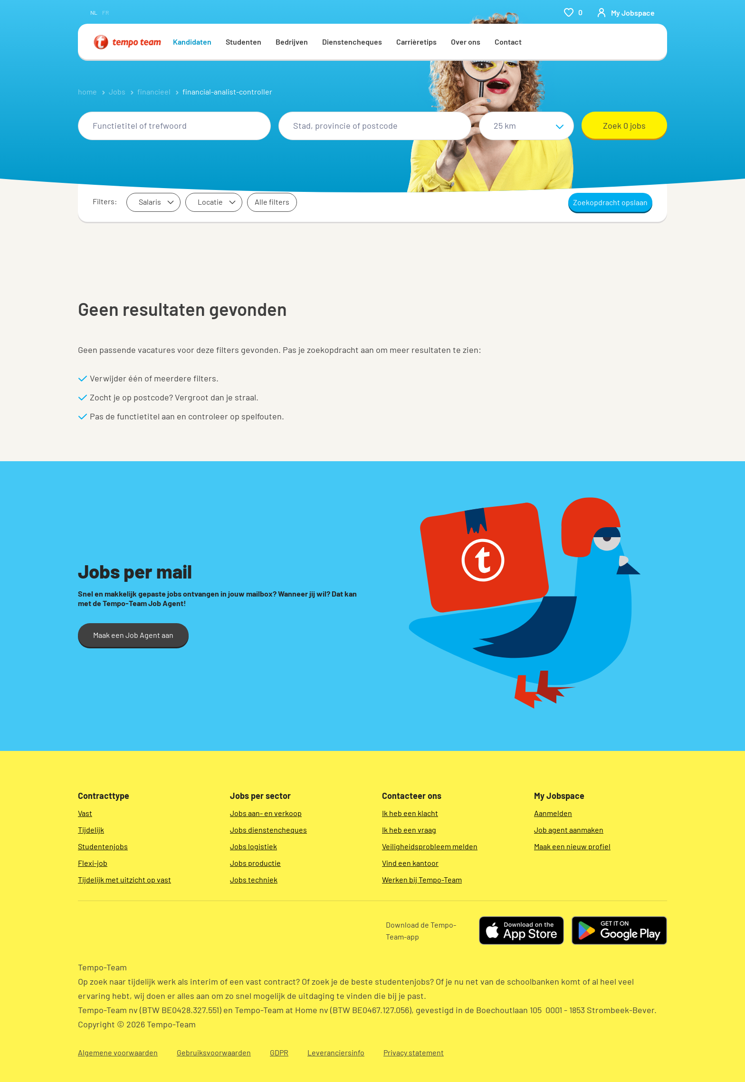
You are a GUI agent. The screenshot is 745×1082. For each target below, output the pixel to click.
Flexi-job (92, 862)
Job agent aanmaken (568, 829)
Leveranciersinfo (335, 1052)
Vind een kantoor (410, 862)
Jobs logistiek (253, 846)
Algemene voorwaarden (118, 1052)
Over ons (465, 41)
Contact (508, 41)
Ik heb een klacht (410, 812)
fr (105, 12)
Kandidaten (192, 41)
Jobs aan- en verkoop (266, 812)
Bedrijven (292, 41)
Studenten (243, 41)
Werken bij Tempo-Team (422, 879)
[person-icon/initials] (626, 12)
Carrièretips (416, 41)
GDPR (279, 1052)
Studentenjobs (103, 846)
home (87, 91)
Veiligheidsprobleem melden (430, 846)
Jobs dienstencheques (268, 829)
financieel (154, 91)
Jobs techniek (253, 879)
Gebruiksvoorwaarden (214, 1052)
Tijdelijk (91, 829)
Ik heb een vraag (409, 829)
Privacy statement (413, 1052)
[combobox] (174, 126)
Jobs (117, 91)
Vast (85, 812)
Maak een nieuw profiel (572, 846)
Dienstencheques (352, 41)
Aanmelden (553, 812)
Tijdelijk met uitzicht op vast (124, 879)
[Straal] (526, 126)
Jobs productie (255, 862)
